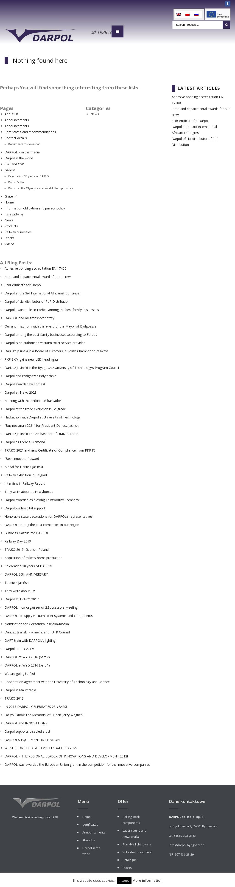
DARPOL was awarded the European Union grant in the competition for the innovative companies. (78, 763)
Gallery (10, 168)
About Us (11, 112)
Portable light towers (137, 843)
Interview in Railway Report (25, 482)
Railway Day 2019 (18, 539)
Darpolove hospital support (25, 506)
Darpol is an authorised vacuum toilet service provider (45, 341)
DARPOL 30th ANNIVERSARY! (26, 573)
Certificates (90, 823)
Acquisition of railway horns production (33, 556)
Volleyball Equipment (137, 850)
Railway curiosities (18, 230)
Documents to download (24, 142)
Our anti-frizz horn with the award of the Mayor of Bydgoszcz (50, 324)
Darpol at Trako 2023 (20, 391)
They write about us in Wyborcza (29, 490)
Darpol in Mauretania (20, 688)
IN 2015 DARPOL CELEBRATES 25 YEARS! (36, 705)
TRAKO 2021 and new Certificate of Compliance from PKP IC (50, 448)
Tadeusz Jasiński (17, 581)
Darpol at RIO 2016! (19, 647)
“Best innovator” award (22, 457)
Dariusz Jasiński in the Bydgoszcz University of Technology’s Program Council (62, 366)
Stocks (9, 236)
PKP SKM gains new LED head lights (32, 358)
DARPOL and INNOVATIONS (26, 721)
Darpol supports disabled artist (27, 730)
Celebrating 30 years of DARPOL (29, 174)
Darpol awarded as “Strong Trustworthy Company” (42, 498)
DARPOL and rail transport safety (29, 316)
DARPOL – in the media (22, 150)
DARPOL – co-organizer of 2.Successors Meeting (41, 606)
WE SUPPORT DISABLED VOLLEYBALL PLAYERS (41, 746)
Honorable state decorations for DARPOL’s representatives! (49, 515)
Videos (9, 242)
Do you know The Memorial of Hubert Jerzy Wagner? (44, 713)
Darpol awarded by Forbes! (25, 382)
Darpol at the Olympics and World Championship (40, 186)
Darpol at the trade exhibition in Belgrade (35, 407)
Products (11, 224)
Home (9, 200)
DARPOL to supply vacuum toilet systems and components (49, 614)
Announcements (17, 118)
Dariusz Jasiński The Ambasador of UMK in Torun (41, 432)
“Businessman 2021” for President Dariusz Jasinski (42, 424)
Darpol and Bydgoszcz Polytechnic (30, 374)
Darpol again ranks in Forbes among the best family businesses (52, 308)
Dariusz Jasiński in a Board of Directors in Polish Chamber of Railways (57, 349)
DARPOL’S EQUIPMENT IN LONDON (32, 738)
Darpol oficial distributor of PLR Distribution (37, 300)
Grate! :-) (11, 194)
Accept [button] (124, 881)
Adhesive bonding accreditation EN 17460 (35, 267)
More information (147, 880)
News (9, 218)
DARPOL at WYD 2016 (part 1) (27, 663)
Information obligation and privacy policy (35, 206)
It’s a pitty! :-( (14, 212)
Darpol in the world (19, 156)
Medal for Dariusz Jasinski (24, 465)
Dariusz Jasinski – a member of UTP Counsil (37, 630)
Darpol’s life (16, 180)
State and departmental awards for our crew (38, 275)
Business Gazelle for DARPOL (27, 531)
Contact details (16, 136)
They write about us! (20, 589)
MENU (117, 32)
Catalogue (130, 858)
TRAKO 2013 (14, 697)
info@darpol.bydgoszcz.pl (187, 843)
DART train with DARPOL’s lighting (30, 639)
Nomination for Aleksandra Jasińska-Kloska (37, 622)
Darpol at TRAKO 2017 (22, 597)
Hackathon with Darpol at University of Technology (43, 415)
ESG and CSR (14, 162)
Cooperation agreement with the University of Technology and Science (57, 680)
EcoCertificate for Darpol (23, 283)
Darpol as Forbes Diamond (25, 440)
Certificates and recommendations (30, 130)
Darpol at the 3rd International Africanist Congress (42, 291)
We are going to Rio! (20, 672)
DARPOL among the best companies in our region (42, 523)
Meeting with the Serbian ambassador (33, 399)
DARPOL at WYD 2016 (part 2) (27, 655)
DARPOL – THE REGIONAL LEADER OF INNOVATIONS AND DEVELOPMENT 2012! (66, 754)
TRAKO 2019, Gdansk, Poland (27, 548)
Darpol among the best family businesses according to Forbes (51, 333)
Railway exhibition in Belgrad (26, 473)
